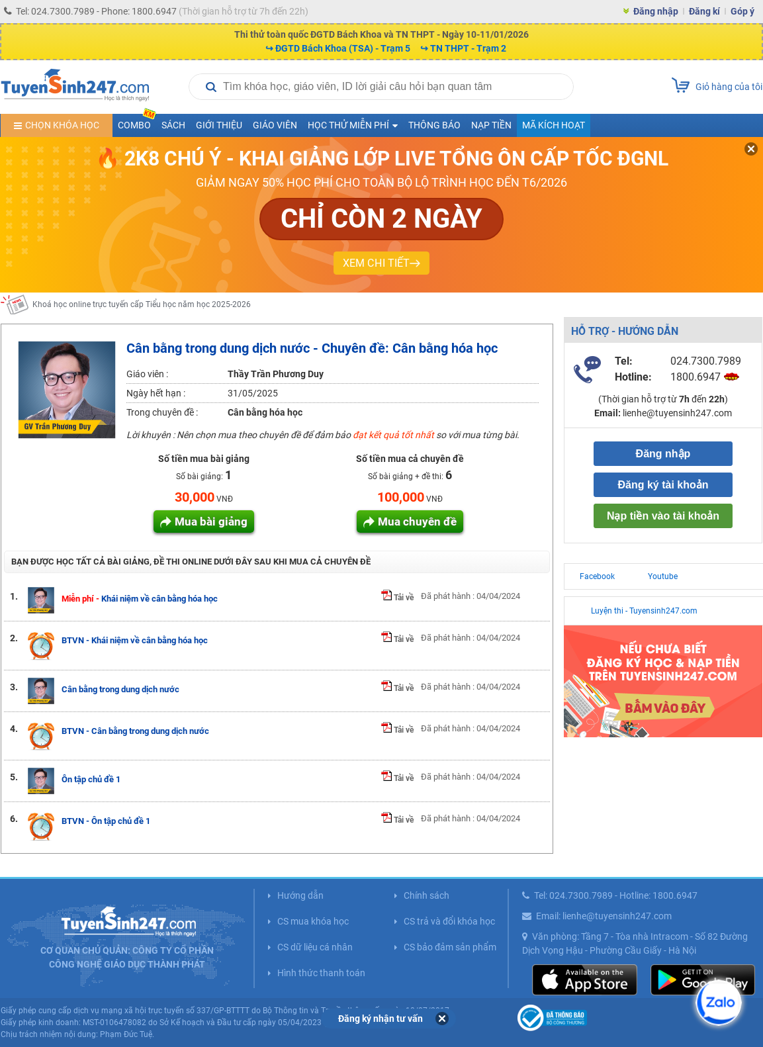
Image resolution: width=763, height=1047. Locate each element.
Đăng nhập (655, 11)
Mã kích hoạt (553, 125)
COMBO (137, 122)
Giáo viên (275, 125)
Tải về (397, 597)
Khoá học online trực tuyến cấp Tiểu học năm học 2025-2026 (141, 308)
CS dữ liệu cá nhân (315, 947)
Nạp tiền (491, 125)
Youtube (663, 576)
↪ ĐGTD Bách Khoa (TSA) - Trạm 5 (337, 48)
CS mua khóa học (313, 921)
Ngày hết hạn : (155, 393)
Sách (173, 125)
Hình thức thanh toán (321, 973)
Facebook (597, 576)
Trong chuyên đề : (162, 412)
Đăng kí (704, 11)
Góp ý (742, 11)
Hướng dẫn (300, 895)
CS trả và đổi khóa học (449, 921)
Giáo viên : (147, 374)
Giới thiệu (219, 125)
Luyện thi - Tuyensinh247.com (644, 610)
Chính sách (426, 895)
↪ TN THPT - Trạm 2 (463, 48)
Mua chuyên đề (417, 521)
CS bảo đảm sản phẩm (450, 947)
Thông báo (434, 125)
